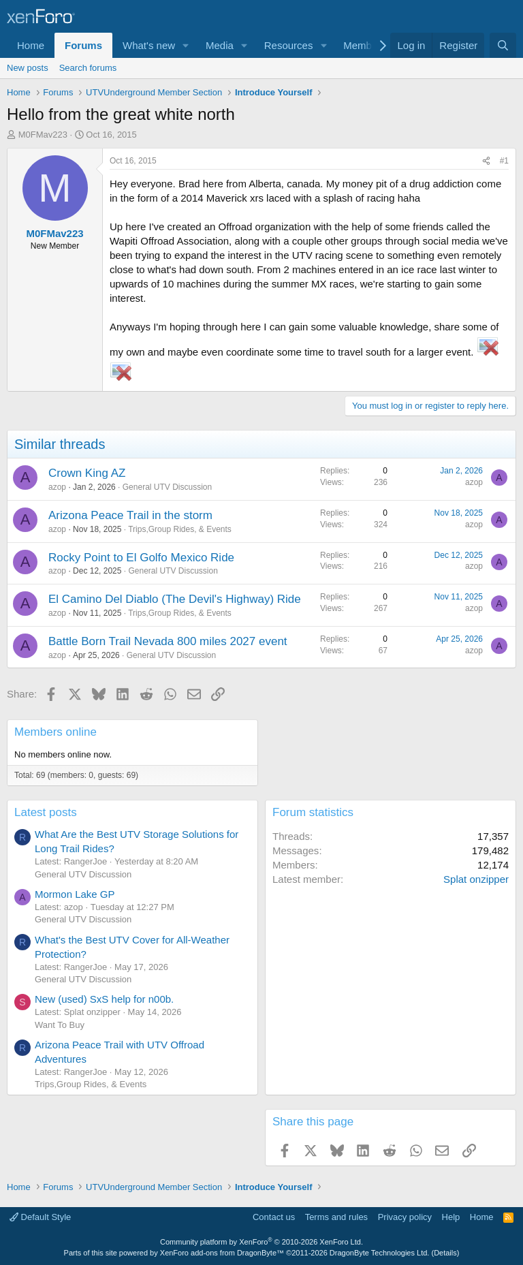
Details (445, 1253)
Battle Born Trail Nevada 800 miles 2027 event (167, 641)
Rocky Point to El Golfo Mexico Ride (141, 557)
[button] (185, 45)
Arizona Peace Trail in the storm (130, 515)
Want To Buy (59, 1025)
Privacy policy (405, 1217)
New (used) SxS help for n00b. (104, 999)
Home (30, 45)
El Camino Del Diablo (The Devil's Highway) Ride (174, 599)
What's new (149, 45)
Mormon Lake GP (75, 894)
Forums (83, 45)
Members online (55, 731)
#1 (504, 161)
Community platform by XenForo (261, 1242)
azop (57, 487)
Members (364, 45)
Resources (288, 45)
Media (220, 45)
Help (451, 1217)
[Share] (486, 161)
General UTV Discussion (167, 487)
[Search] (503, 45)
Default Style (40, 1217)
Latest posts (45, 812)
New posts (27, 68)
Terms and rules (336, 1217)
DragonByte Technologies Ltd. (380, 1253)
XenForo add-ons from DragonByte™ (222, 1253)
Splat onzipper (476, 879)
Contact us (274, 1217)
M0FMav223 (42, 134)
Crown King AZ (86, 473)
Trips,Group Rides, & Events (180, 529)
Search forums (88, 68)
